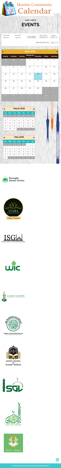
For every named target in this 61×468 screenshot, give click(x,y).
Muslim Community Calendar (21, 465)
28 (22, 88)
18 (54, 74)
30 (13, 60)
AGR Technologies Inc (43, 465)
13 (13, 74)
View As (53, 35)
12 (5, 74)
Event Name (6, 35)
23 (38, 81)
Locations (18, 35)
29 (5, 60)
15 (30, 74)
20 (13, 81)
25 (54, 81)
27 (13, 88)
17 (46, 74)
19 (5, 81)
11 (54, 67)
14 (22, 74)
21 (22, 81)
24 (46, 81)
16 (38, 74)
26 (5, 88)
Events (33, 20)
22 (30, 81)
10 (46, 67)
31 (22, 60)
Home (27, 20)
